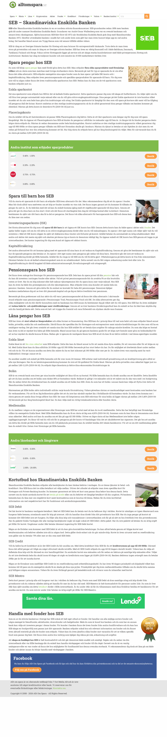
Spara (12, 16)
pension (107, 275)
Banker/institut (110, 16)
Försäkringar (84, 16)
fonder (148, 227)
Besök (150, 156)
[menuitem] (13, 16)
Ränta (21, 16)
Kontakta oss (59, 688)
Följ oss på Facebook (27, 669)
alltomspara (32, 4)
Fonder (60, 16)
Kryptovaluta (41, 16)
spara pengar (31, 67)
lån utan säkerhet (34, 344)
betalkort (43, 586)
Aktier (52, 16)
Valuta (96, 16)
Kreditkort (72, 16)
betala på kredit (57, 494)
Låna (30, 16)
